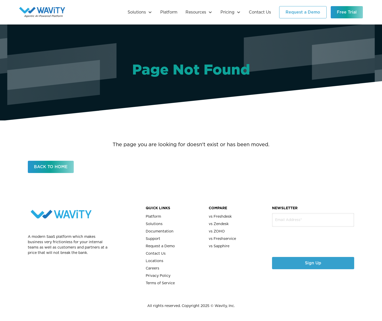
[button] (140, 12)
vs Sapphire (219, 246)
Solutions (154, 224)
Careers (152, 268)
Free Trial (347, 12)
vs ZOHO (217, 231)
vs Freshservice (222, 239)
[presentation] (299, 238)
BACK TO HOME (51, 167)
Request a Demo (303, 12)
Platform (168, 12)
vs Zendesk (219, 224)
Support (153, 239)
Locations (154, 261)
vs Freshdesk (220, 216)
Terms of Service (160, 283)
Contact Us (260, 12)
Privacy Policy (158, 276)
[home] (42, 12)
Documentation (160, 231)
